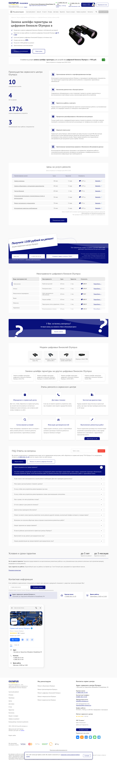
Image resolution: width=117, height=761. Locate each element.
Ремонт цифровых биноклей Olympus (49, 693)
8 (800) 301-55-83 (81, 697)
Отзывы (50, 12)
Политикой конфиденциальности (46, 590)
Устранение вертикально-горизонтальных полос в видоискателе (29, 197)
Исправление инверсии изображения (25, 208)
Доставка (55, 12)
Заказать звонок (58, 331)
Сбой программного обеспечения (47, 294)
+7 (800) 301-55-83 (62, 3)
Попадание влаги (47, 288)
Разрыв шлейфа (46, 299)
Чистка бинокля (19, 191)
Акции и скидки (70, 12)
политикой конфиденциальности (33, 259)
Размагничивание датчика (49, 309)
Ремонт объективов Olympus (46, 686)
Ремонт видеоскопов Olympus (47, 700)
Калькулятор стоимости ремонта (18, 722)
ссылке (22, 730)
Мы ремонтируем (17, 12)
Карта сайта (12, 735)
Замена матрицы (19, 181)
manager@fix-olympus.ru (83, 705)
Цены (39, 12)
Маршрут (15, 640)
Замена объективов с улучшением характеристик (29, 186)
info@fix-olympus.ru (82, 701)
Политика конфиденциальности (58, 750)
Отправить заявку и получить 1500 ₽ (62, 256)
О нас (44, 12)
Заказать (98, 181)
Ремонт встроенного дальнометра (24, 203)
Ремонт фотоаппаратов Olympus (47, 689)
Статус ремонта (103, 12)
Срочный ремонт (30, 12)
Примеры (11, 698)
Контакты (90, 12)
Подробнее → (97, 284)
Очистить (101, 451)
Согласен (87, 755)
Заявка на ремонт (81, 12)
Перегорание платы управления (51, 304)
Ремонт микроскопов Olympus (47, 696)
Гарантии (62, 12)
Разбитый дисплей (47, 284)
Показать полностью (15, 570)
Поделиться (77, 737)
